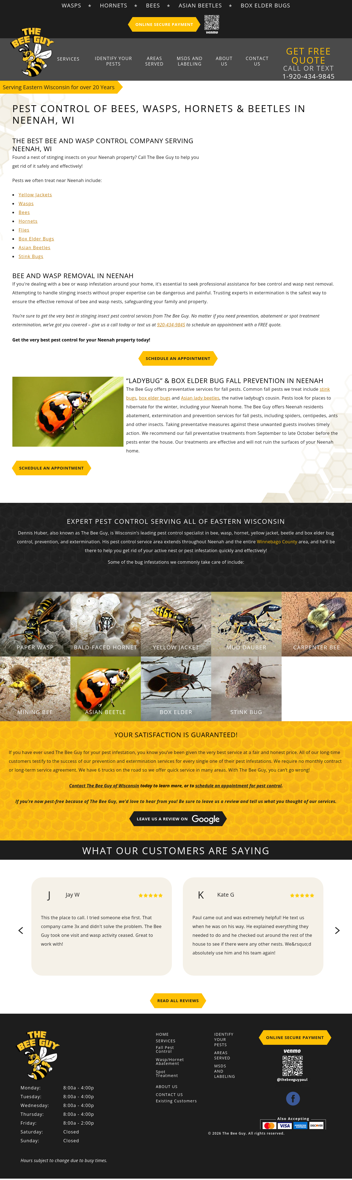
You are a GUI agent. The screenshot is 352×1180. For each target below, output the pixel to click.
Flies (24, 232)
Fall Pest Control (165, 1052)
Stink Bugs (31, 259)
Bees (153, 5)
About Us (221, 61)
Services (78, 59)
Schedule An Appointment (178, 361)
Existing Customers (176, 1103)
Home (162, 1036)
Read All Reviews (178, 1003)
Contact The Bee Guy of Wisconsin (104, 788)
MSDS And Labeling (190, 61)
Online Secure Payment (164, 24)
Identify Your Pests (120, 61)
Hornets (113, 5)
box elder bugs (154, 400)
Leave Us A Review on (178, 822)
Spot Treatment (166, 1076)
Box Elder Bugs (265, 5)
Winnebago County (277, 544)
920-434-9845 (171, 327)
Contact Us (250, 61)
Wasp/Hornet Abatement (166, 1064)
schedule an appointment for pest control (238, 788)
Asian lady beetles (200, 400)
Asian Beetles (200, 5)
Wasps (71, 5)
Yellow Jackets (35, 197)
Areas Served (157, 61)
